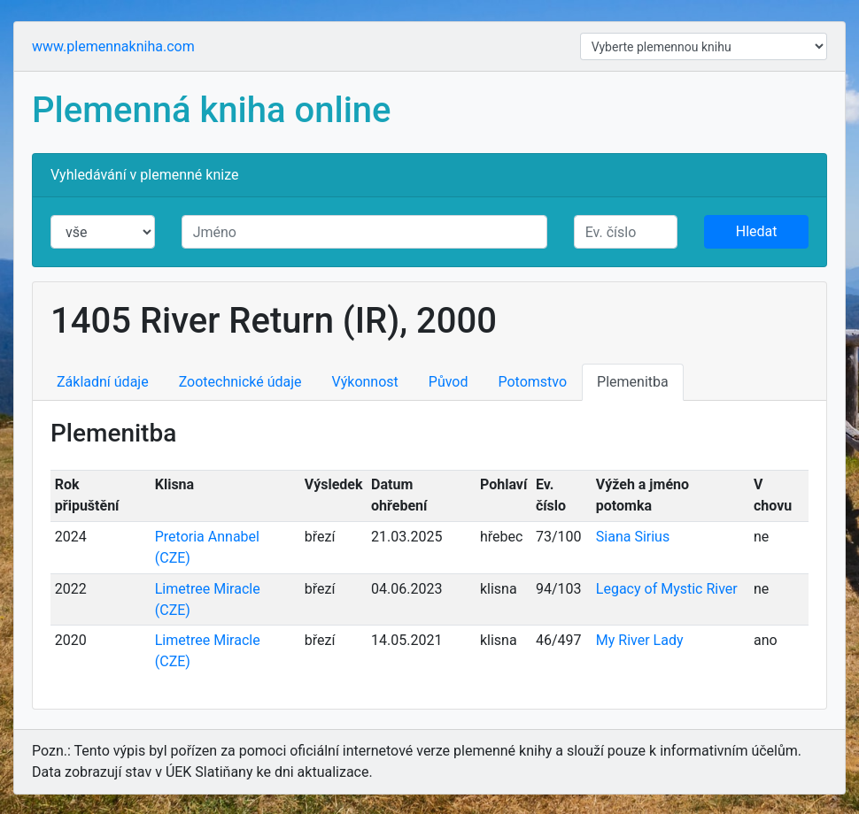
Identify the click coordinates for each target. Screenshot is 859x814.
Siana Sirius (632, 536)
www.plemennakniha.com (113, 46)
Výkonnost (365, 381)
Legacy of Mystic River (667, 588)
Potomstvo (533, 381)
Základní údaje (103, 381)
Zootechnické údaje (240, 381)
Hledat (757, 231)
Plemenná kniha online (211, 110)
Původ (448, 381)
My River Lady (640, 640)
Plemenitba (633, 381)
